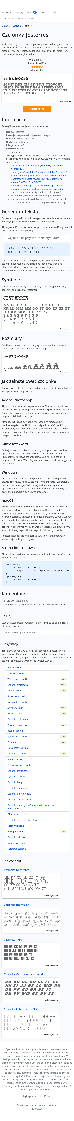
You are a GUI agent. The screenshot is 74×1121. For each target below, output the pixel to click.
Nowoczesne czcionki (18, 747)
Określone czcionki (17, 814)
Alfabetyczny (8, 18)
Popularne (54, 12)
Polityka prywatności (31, 1096)
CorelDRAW (35, 182)
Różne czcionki (15, 730)
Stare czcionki (14, 759)
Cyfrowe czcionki (16, 776)
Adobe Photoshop (37, 172)
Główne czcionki (15, 713)
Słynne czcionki (15, 690)
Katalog (19, 12)
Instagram (29, 185)
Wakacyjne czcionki (17, 724)
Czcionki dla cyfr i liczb (19, 799)
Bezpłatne (6, 12)
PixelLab (57, 188)
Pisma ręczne (14, 742)
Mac (54, 165)
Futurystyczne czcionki (19, 765)
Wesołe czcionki (15, 673)
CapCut (14, 188)
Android (15, 168)
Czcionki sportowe (16, 753)
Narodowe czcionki (17, 843)
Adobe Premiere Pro (58, 172)
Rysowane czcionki (17, 736)
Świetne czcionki (16, 696)
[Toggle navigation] (6, 3)
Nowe (32, 12)
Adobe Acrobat (50, 175)
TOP (43, 12)
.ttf (22, 152)
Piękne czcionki (15, 667)
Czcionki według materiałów (22, 820)
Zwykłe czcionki (15, 707)
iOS (22, 168)
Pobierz (37, 109)
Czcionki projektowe (17, 684)
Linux (60, 165)
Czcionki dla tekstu (17, 788)
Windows (45, 165)
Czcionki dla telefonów (19, 793)
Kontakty (49, 1096)
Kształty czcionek (16, 825)
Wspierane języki (26, 18)
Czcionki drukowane (18, 719)
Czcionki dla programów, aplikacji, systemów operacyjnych (30, 807)
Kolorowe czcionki (16, 848)
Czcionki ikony (14, 782)
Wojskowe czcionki (17, 679)
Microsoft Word (54, 178)
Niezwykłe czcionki (17, 702)
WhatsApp (49, 185)
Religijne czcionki (16, 831)
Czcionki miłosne (16, 837)
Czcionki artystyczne (18, 770)
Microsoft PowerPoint (33, 178)
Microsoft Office (19, 182)
